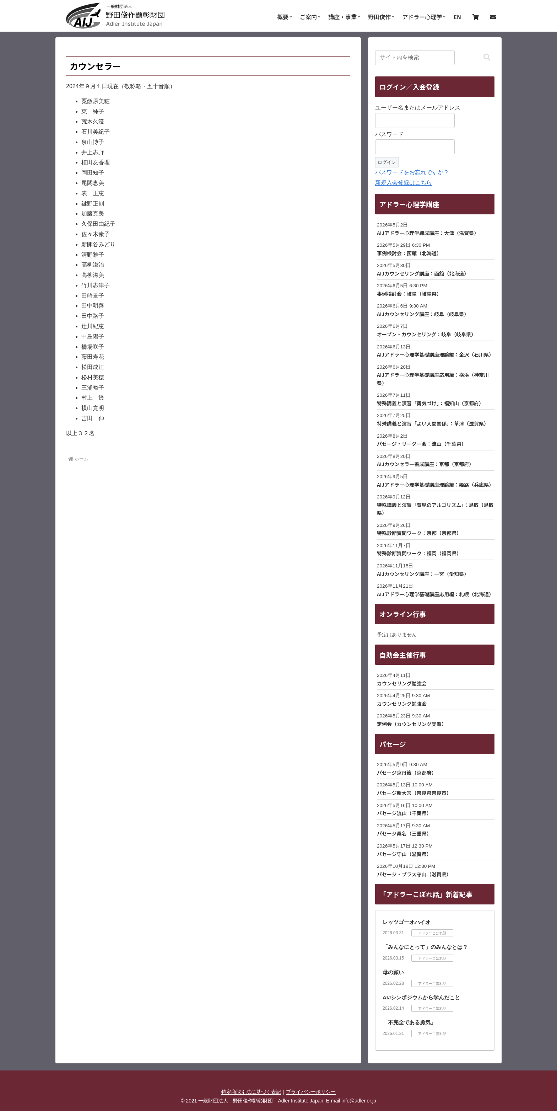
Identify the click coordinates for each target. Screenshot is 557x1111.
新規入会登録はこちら (403, 183)
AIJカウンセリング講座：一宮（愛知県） (423, 573)
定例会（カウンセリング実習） (412, 723)
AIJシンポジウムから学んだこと (421, 997)
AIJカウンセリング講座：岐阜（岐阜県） (423, 313)
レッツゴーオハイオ (407, 922)
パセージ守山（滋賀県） (404, 854)
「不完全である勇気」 (409, 1022)
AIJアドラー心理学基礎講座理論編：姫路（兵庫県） (435, 484)
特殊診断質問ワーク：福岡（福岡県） (419, 553)
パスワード (389, 134)
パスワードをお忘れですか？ (412, 172)
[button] (487, 57)
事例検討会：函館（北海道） (409, 253)
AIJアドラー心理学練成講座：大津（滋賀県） (428, 232)
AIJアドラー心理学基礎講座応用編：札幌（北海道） (435, 594)
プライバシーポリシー (311, 1092)
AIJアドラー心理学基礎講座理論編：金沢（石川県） (435, 354)
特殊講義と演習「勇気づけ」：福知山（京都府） (430, 403)
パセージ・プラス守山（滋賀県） (414, 874)
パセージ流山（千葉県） (404, 813)
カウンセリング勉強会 (402, 683)
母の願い (393, 972)
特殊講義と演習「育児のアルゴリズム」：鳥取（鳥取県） (435, 508)
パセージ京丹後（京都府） (407, 772)
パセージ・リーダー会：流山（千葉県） (421, 443)
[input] (415, 57)
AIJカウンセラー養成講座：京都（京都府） (425, 464)
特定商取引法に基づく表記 (251, 1092)
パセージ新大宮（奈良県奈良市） (414, 792)
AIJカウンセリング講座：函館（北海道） (423, 273)
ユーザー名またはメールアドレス (417, 108)
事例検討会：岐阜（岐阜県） (409, 293)
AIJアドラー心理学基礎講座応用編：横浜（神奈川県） (433, 378)
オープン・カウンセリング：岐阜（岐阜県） (426, 334)
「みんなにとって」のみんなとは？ (425, 947)
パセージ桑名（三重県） (404, 833)
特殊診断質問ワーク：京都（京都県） (419, 532)
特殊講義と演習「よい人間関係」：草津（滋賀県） (433, 423)
